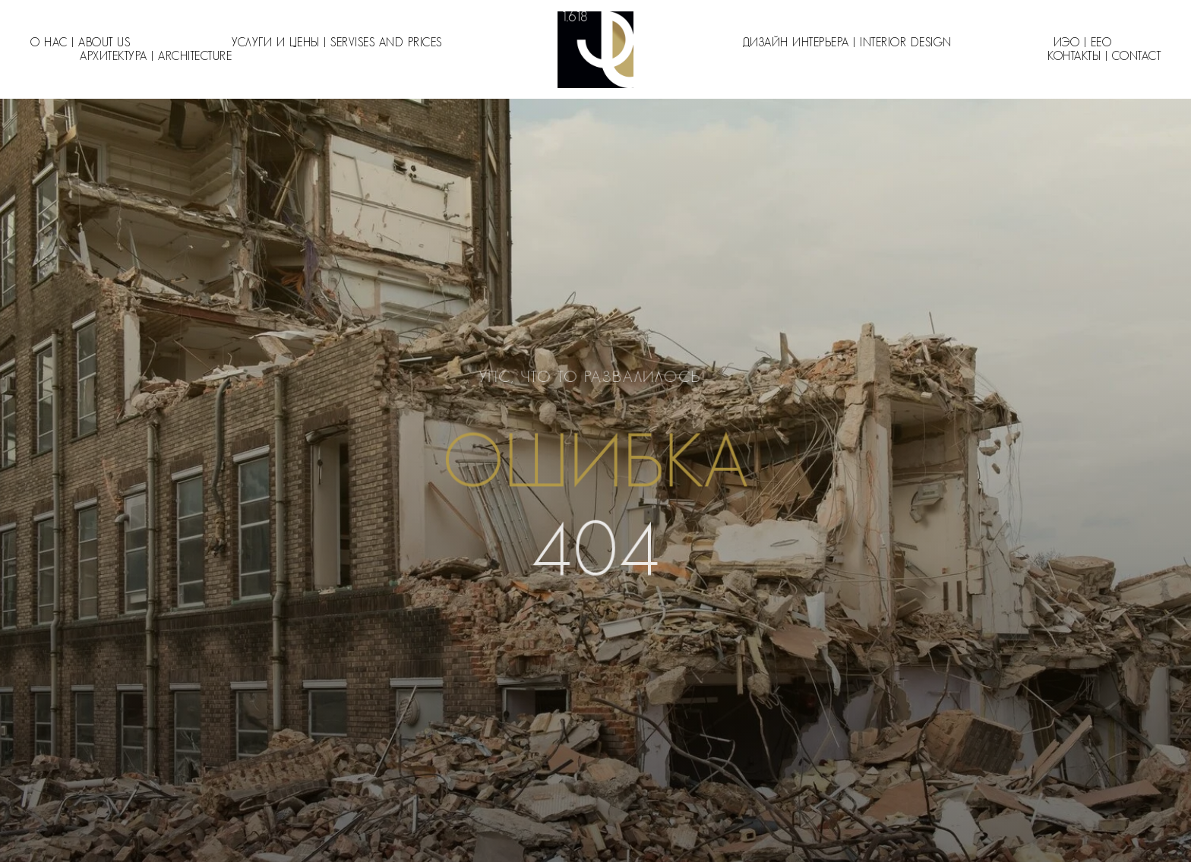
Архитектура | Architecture (156, 56)
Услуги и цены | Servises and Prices (337, 43)
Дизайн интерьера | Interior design (847, 43)
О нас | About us (80, 43)
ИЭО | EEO (1083, 43)
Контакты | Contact (1104, 56)
